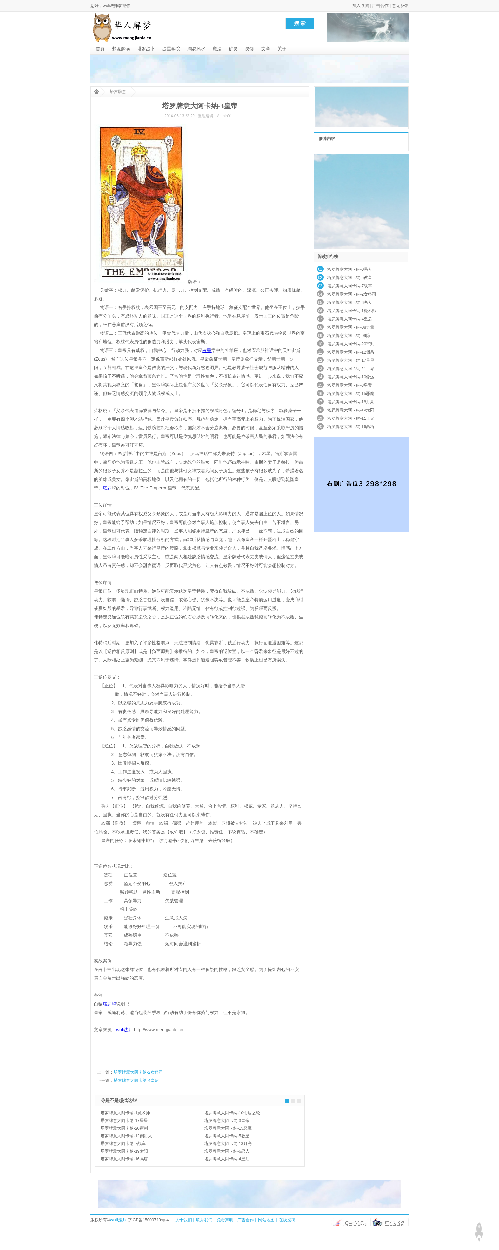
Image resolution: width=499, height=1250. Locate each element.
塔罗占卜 (146, 48)
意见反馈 (400, 5)
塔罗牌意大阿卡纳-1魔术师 (125, 1113)
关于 (282, 48)
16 (320, 393)
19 (320, 418)
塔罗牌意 (118, 91)
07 (320, 319)
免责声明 (225, 1220)
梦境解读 (121, 48)
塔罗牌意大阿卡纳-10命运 (351, 377)
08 (320, 327)
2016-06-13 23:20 (180, 116)
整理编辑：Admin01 (215, 116)
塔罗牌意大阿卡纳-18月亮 (228, 1143)
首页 (100, 48)
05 (320, 302)
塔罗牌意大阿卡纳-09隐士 (351, 335)
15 (320, 385)
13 (320, 369)
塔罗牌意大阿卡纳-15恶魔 (228, 1128)
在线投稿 (287, 1220)
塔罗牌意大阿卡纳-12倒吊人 (126, 1135)
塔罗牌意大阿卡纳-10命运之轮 (232, 1113)
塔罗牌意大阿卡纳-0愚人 (349, 269)
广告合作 (380, 5)
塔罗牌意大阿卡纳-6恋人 (227, 1151)
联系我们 (204, 1220)
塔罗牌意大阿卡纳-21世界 (351, 368)
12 (320, 360)
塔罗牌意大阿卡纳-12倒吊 (351, 352)
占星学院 (171, 48)
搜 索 (300, 23)
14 (320, 377)
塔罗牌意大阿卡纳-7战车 (123, 1143)
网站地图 (266, 1220)
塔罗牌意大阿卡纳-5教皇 (227, 1135)
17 (320, 402)
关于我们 (183, 1220)
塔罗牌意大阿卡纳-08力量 (351, 327)
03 (320, 286)
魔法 (217, 48)
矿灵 (233, 48)
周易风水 (196, 48)
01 (320, 269)
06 (320, 311)
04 (320, 294)
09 (320, 335)
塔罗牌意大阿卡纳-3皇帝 (227, 1120)
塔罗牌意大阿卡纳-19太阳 (124, 1151)
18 (320, 410)
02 (320, 277)
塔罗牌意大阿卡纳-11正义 (351, 418)
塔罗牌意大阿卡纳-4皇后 (136, 1080)
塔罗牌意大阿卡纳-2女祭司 (138, 1072)
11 (320, 352)
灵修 (249, 48)
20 (320, 427)
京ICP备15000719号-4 (148, 1220)
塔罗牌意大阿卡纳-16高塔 (124, 1158)
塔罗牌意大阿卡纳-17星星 (124, 1120)
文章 (265, 48)
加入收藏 (360, 5)
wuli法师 (118, 1220)
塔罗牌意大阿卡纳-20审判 (124, 1128)
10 (320, 344)
